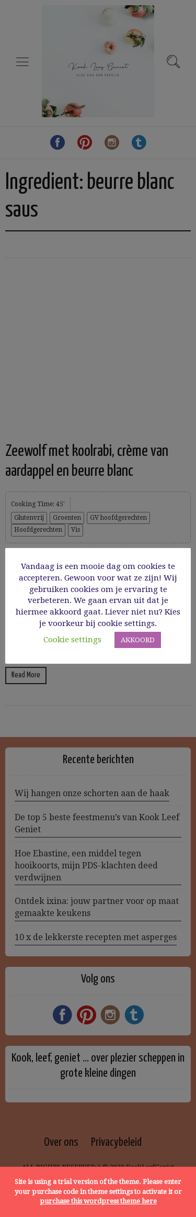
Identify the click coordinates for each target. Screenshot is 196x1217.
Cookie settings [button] (72, 639)
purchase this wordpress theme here (98, 1201)
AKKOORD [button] (138, 640)
